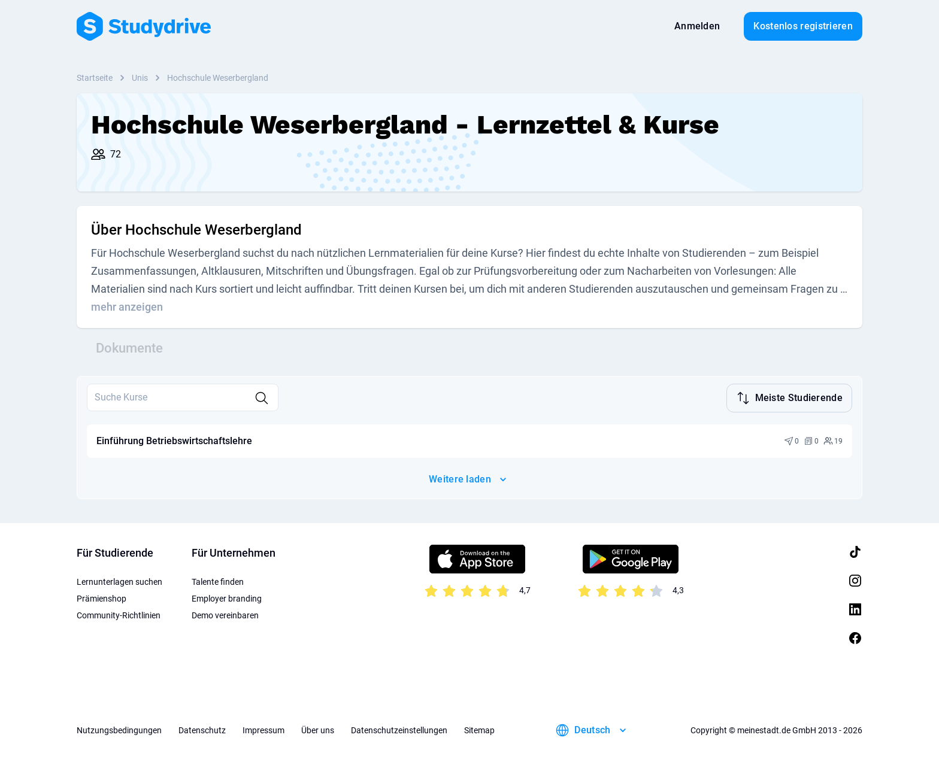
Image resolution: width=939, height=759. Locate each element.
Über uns (317, 729)
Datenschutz (202, 729)
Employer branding (227, 597)
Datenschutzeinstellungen (399, 729)
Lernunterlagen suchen (119, 580)
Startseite (95, 78)
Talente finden (218, 580)
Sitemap (479, 729)
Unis (140, 78)
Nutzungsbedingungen (119, 729)
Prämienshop (101, 597)
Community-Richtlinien (118, 614)
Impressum (263, 729)
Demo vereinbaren (225, 614)
